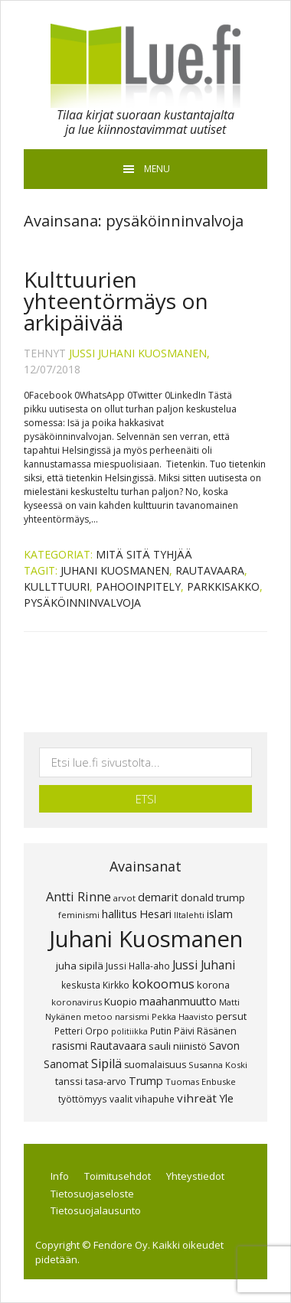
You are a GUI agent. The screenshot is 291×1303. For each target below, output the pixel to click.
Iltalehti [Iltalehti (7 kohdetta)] (189, 914)
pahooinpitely (138, 586)
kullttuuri (57, 586)
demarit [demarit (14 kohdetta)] (158, 896)
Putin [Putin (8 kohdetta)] (161, 1030)
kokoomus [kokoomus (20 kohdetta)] (163, 984)
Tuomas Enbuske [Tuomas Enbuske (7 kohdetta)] (200, 1081)
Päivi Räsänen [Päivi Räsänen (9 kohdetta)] (205, 1031)
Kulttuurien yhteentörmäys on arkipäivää (116, 301)
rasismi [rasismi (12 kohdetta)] (69, 1045)
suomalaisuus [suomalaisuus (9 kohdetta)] (155, 1064)
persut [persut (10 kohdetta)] (231, 1016)
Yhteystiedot (195, 1176)
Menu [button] (157, 168)
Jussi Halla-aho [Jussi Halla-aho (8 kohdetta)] (138, 965)
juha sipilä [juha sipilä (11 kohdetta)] (79, 965)
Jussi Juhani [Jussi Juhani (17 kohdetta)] (203, 964)
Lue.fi (145, 66)
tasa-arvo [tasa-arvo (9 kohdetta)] (105, 1081)
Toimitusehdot (117, 1176)
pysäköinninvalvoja (82, 602)
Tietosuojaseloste (92, 1193)
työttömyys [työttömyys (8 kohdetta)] (82, 1099)
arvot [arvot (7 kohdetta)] (124, 898)
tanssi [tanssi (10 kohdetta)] (69, 1081)
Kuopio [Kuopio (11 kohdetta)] (120, 1001)
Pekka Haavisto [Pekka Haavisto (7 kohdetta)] (183, 1016)
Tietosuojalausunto (96, 1210)
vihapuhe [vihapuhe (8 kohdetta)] (155, 1099)
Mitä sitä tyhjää (144, 554)
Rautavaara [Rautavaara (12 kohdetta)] (118, 1045)
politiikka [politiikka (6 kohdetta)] (129, 1031)
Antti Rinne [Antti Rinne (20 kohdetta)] (78, 896)
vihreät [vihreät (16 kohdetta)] (197, 1098)
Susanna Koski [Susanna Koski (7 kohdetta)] (217, 1064)
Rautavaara (209, 570)
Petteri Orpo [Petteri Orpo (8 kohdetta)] (81, 1030)
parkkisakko (223, 586)
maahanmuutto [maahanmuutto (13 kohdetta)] (178, 1001)
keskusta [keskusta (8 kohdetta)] (80, 985)
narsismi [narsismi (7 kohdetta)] (132, 1016)
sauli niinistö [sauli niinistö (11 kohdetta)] (178, 1046)
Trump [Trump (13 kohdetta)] (146, 1080)
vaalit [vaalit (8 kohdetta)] (121, 1099)
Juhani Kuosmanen (114, 570)
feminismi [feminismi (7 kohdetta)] (79, 914)
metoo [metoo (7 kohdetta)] (98, 1016)
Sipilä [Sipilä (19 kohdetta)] (106, 1063)
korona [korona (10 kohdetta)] (213, 985)
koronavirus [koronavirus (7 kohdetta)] (76, 1002)
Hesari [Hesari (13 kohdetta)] (155, 914)
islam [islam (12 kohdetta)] (220, 914)
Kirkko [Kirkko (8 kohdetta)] (116, 985)
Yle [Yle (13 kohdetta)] (226, 1098)
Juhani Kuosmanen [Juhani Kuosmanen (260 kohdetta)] (146, 939)
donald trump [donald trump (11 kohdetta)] (213, 897)
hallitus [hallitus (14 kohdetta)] (119, 913)
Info (60, 1176)
